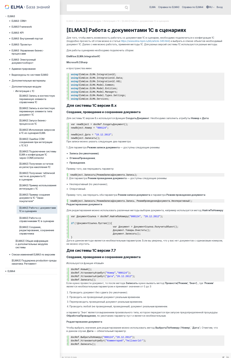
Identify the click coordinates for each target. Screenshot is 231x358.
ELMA (153, 7)
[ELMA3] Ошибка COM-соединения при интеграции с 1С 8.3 (35, 142)
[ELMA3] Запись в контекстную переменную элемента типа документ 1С (37, 111)
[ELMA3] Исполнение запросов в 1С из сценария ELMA (37, 131)
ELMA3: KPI (18, 32)
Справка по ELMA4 (192, 7)
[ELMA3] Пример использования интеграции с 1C (37, 187)
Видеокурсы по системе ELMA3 (30, 74)
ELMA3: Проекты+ (22, 44)
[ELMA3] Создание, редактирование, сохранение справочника (36, 230)
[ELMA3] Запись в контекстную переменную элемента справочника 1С (37, 99)
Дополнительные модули (26, 86)
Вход (220, 7)
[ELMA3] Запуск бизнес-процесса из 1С (33, 122)
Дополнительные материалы (29, 80)
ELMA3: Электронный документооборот (24, 61)
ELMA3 (11, 16)
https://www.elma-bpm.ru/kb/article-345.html (145, 41)
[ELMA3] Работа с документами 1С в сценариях (37, 209)
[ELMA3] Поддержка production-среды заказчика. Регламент (34, 262)
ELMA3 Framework (22, 26)
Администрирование (24, 68)
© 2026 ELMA (69, 353)
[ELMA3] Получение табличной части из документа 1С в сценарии (37, 176)
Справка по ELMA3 (168, 7)
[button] (210, 7)
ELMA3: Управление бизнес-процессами (28, 52)
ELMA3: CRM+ (19, 20)
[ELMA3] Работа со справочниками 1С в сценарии (36, 219)
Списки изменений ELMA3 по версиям (33, 254)
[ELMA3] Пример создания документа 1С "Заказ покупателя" (34, 198)
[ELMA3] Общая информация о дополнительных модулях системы (31, 244)
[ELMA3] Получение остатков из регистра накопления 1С (36, 165)
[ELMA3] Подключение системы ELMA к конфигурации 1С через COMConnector (37, 154)
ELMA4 (11, 271)
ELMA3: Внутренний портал (27, 38)
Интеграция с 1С (24, 91)
